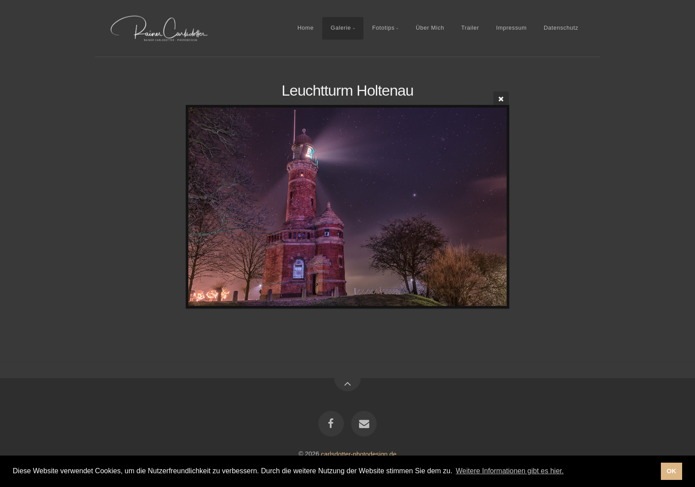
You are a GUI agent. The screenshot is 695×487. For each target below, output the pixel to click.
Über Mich (430, 28)
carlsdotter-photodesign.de (358, 453)
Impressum (511, 28)
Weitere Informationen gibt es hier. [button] (509, 471)
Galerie (341, 28)
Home (305, 28)
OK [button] (671, 471)
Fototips (383, 28)
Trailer (470, 28)
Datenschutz (561, 28)
